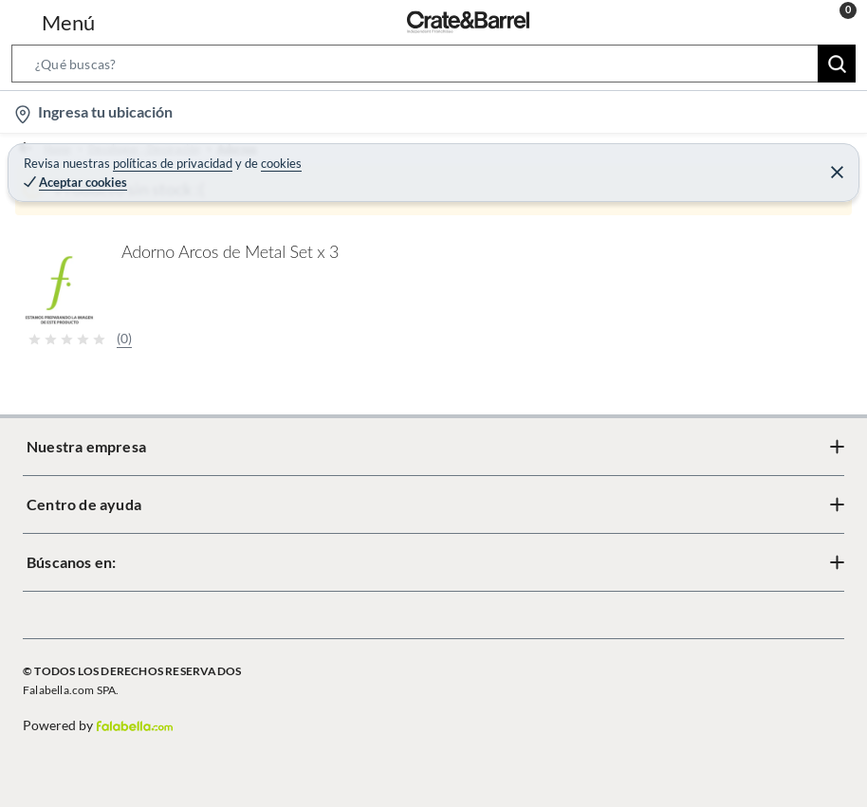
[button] (433, 67)
